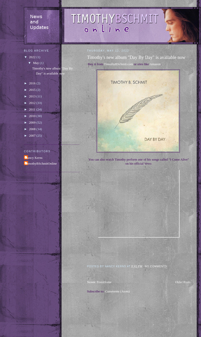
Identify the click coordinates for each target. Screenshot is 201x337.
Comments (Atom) (117, 291)
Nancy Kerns (33, 158)
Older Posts (182, 282)
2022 (32, 57)
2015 (32, 90)
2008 (32, 129)
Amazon (155, 64)
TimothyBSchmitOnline (41, 163)
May (36, 63)
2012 (32, 103)
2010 (32, 116)
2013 (32, 96)
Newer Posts (95, 282)
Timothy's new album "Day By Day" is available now (136, 57)
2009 (32, 122)
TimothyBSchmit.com (118, 64)
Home (107, 282)
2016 (32, 83)
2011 (32, 109)
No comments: (157, 266)
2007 (32, 135)
